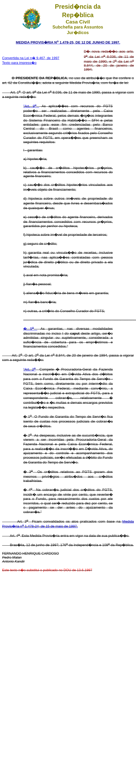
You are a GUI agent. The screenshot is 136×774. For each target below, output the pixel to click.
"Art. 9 (31, 106)
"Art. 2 (29, 369)
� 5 (30, 329)
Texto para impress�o (19, 63)
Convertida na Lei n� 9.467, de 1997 (30, 58)
